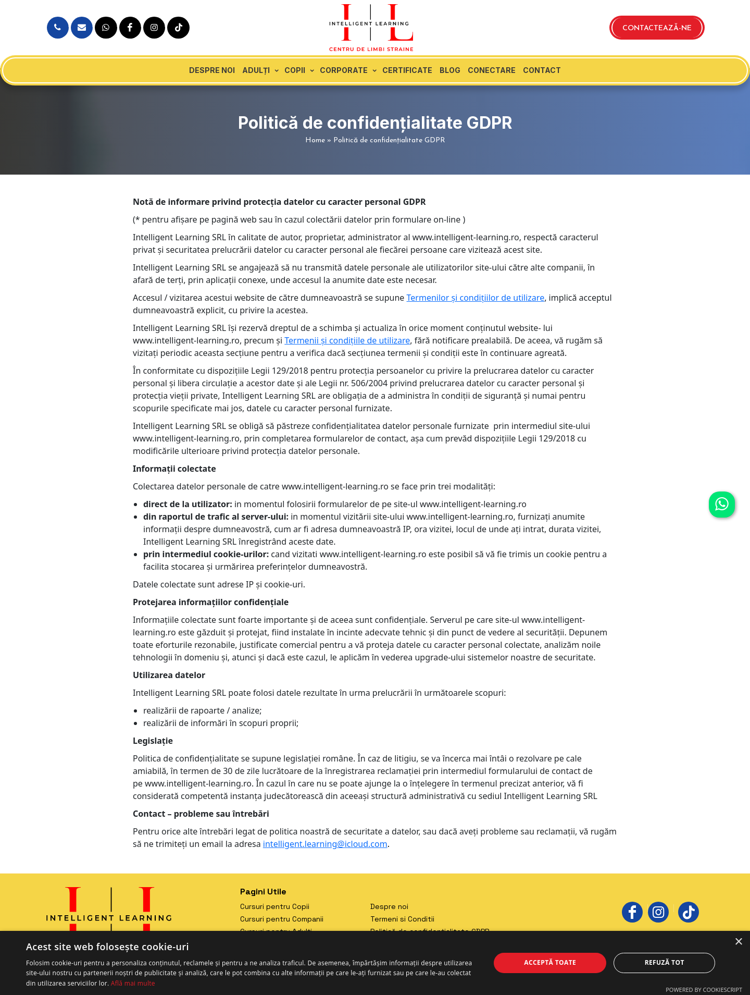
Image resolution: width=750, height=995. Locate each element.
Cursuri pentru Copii (274, 906)
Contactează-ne (657, 28)
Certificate (407, 70)
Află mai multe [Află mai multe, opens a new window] (133, 983)
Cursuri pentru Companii (281, 919)
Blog (450, 70)
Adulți (256, 70)
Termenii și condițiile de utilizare (347, 340)
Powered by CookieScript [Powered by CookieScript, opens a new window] (704, 989)
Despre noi (212, 70)
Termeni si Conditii (402, 919)
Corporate (344, 70)
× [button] (738, 942)
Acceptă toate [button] (550, 962)
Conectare (492, 70)
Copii (294, 70)
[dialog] (375, 963)
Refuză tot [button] (664, 962)
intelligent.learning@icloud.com (325, 844)
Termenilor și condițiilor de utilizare (476, 297)
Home (315, 140)
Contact (542, 70)
